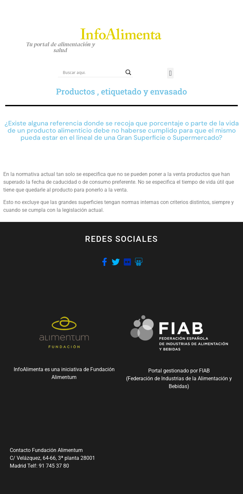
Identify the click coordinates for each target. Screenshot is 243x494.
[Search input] (92, 72)
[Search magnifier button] (128, 72)
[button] (170, 73)
